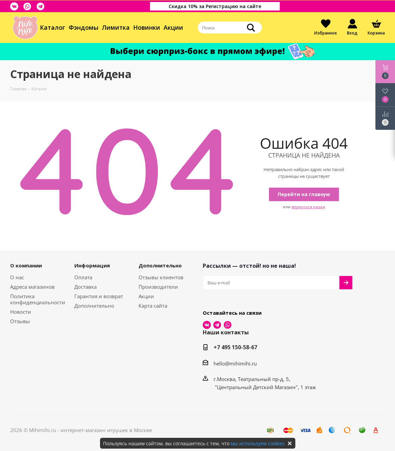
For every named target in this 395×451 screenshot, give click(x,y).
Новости (20, 311)
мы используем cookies (258, 443)
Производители (158, 286)
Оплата (83, 277)
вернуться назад (308, 207)
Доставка (85, 286)
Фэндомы (83, 27)
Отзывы (20, 321)
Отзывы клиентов (161, 277)
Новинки (146, 27)
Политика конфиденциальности (37, 299)
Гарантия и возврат (98, 296)
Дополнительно (94, 305)
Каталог (52, 27)
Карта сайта (153, 305)
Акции (173, 27)
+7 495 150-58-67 (235, 347)
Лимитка (116, 27)
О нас (17, 277)
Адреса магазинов (32, 286)
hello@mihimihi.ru (235, 363)
